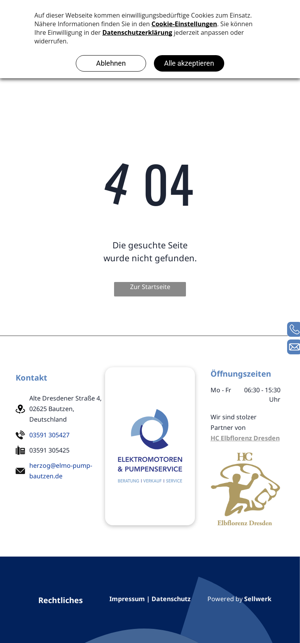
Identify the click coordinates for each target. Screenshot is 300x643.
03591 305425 (49, 450)
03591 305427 (49, 435)
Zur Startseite (150, 286)
